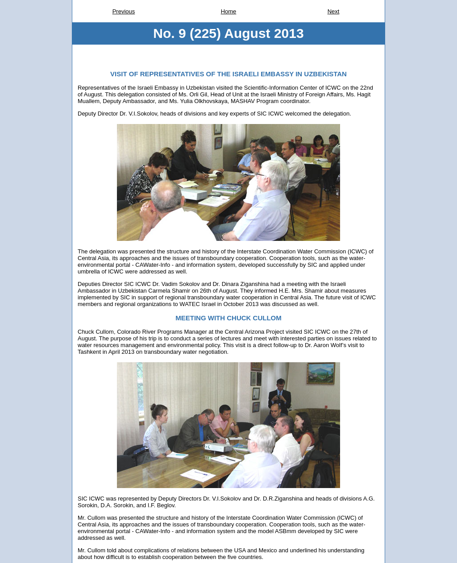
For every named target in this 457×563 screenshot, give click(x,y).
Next (334, 11)
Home (229, 11)
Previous (123, 11)
